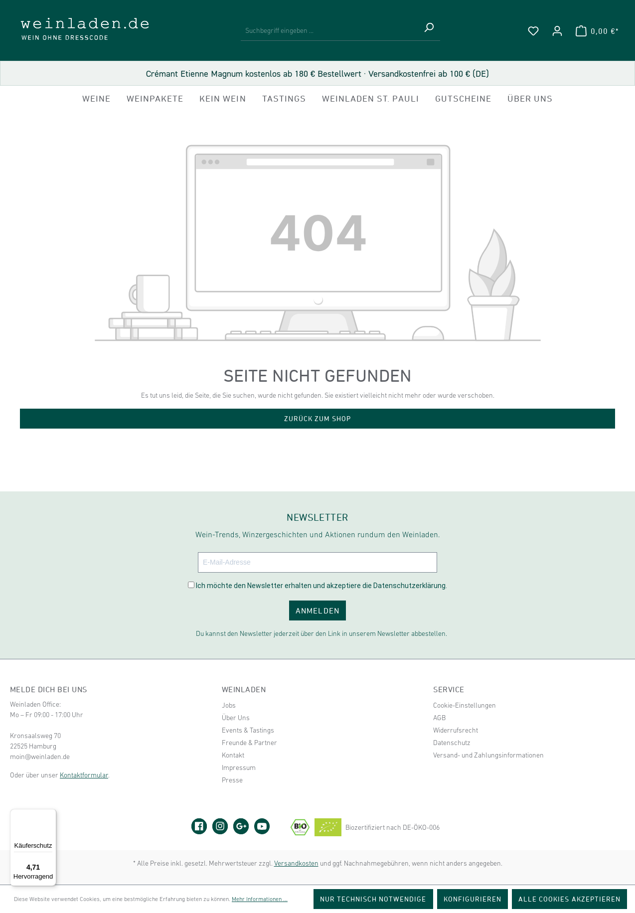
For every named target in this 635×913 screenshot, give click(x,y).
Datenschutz (452, 743)
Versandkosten (296, 863)
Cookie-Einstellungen (464, 705)
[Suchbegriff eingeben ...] (329, 31)
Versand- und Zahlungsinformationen (488, 755)
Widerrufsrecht (455, 730)
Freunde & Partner (249, 743)
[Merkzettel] (533, 31)
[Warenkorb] (597, 31)
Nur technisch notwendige (373, 899)
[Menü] (50, 815)
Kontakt (233, 755)
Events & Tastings (248, 730)
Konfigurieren (473, 899)
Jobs (229, 705)
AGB (439, 718)
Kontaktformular (84, 775)
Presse (232, 780)
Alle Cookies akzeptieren (569, 899)
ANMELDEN (317, 610)
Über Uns (236, 718)
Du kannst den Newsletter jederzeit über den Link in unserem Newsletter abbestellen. (321, 633)
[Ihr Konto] (557, 31)
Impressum (239, 767)
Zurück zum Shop (317, 418)
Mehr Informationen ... (260, 899)
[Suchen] (428, 31)
